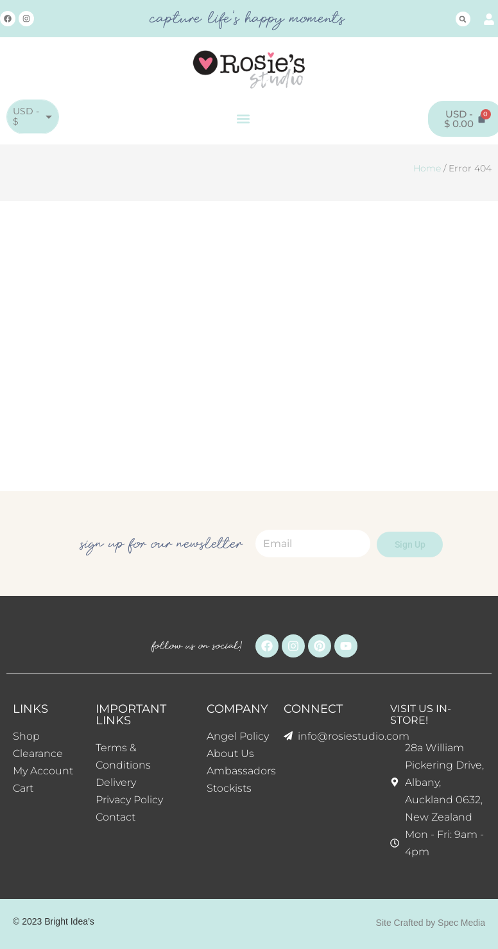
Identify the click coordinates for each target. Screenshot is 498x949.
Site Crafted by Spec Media (430, 923)
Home (427, 168)
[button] (463, 19)
